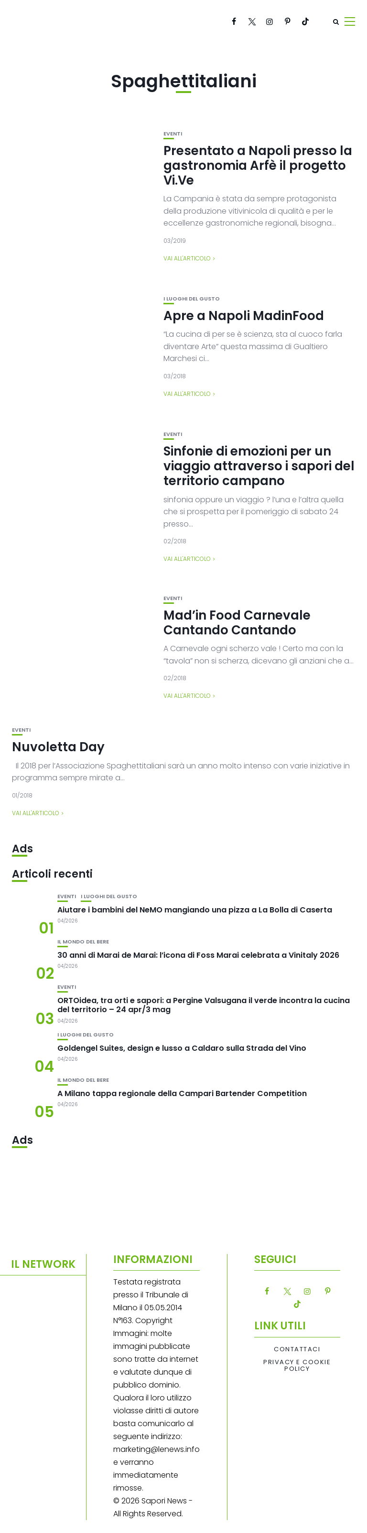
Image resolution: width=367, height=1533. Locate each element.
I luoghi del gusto (191, 298)
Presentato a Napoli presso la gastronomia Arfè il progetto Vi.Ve (257, 165)
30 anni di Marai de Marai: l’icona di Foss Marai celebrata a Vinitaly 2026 (198, 955)
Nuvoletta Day (58, 747)
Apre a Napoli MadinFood (243, 315)
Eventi (172, 133)
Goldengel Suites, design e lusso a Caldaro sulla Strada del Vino (181, 1048)
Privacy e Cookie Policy (297, 1366)
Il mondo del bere (83, 941)
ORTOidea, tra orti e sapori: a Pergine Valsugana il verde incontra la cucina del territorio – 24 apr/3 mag (203, 1005)
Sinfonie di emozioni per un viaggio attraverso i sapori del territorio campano (259, 466)
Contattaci (297, 1349)
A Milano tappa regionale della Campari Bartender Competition (182, 1093)
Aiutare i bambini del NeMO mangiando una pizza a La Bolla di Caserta (194, 909)
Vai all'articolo (187, 258)
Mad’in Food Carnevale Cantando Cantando (237, 623)
